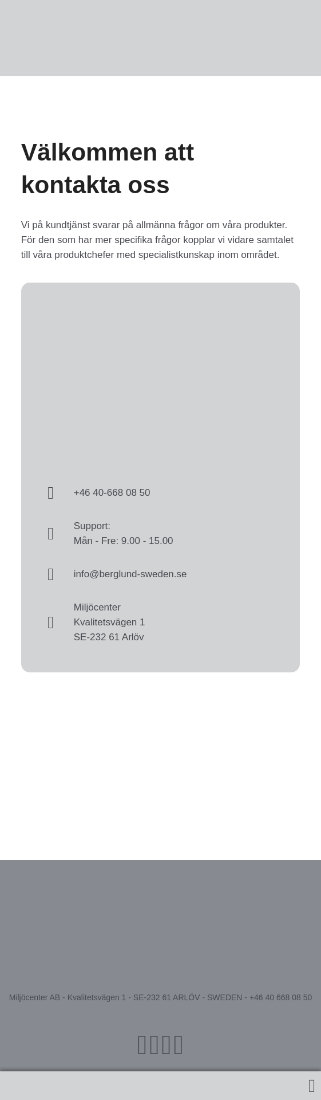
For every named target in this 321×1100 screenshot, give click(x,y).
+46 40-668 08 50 (112, 492)
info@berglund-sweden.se (130, 574)
